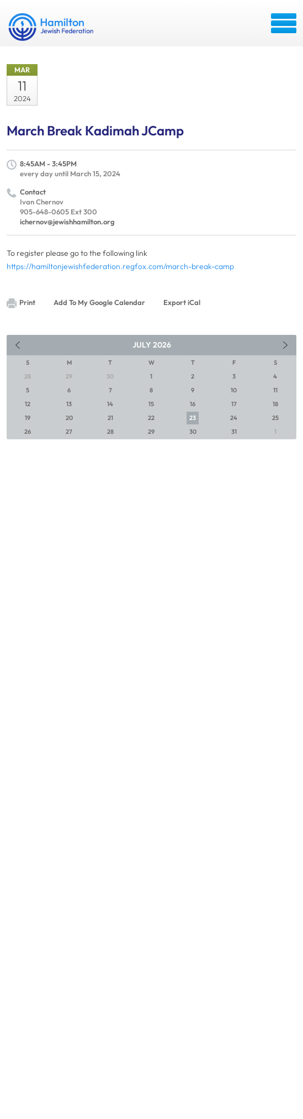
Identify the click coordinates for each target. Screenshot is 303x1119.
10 (234, 390)
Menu (283, 23)
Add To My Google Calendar (99, 302)
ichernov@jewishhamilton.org (67, 221)
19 (27, 418)
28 (110, 431)
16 (192, 404)
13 (69, 404)
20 (69, 418)
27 (69, 431)
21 (110, 418)
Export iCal (181, 302)
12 (27, 404)
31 (234, 431)
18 (275, 404)
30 (192, 431)
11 (275, 390)
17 (234, 404)
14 (110, 404)
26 (27, 431)
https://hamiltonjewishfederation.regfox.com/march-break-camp (120, 266)
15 (151, 404)
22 (151, 418)
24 (233, 418)
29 (151, 431)
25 (275, 418)
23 (192, 418)
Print (21, 303)
